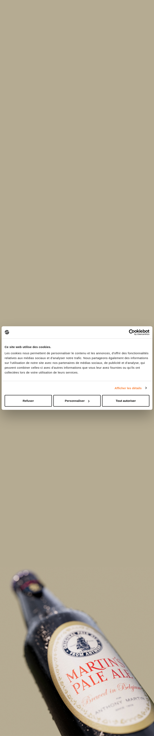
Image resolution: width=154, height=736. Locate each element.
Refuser (28, 400)
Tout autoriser (126, 400)
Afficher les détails (128, 388)
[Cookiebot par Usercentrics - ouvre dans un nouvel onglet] (131, 332)
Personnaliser (77, 400)
